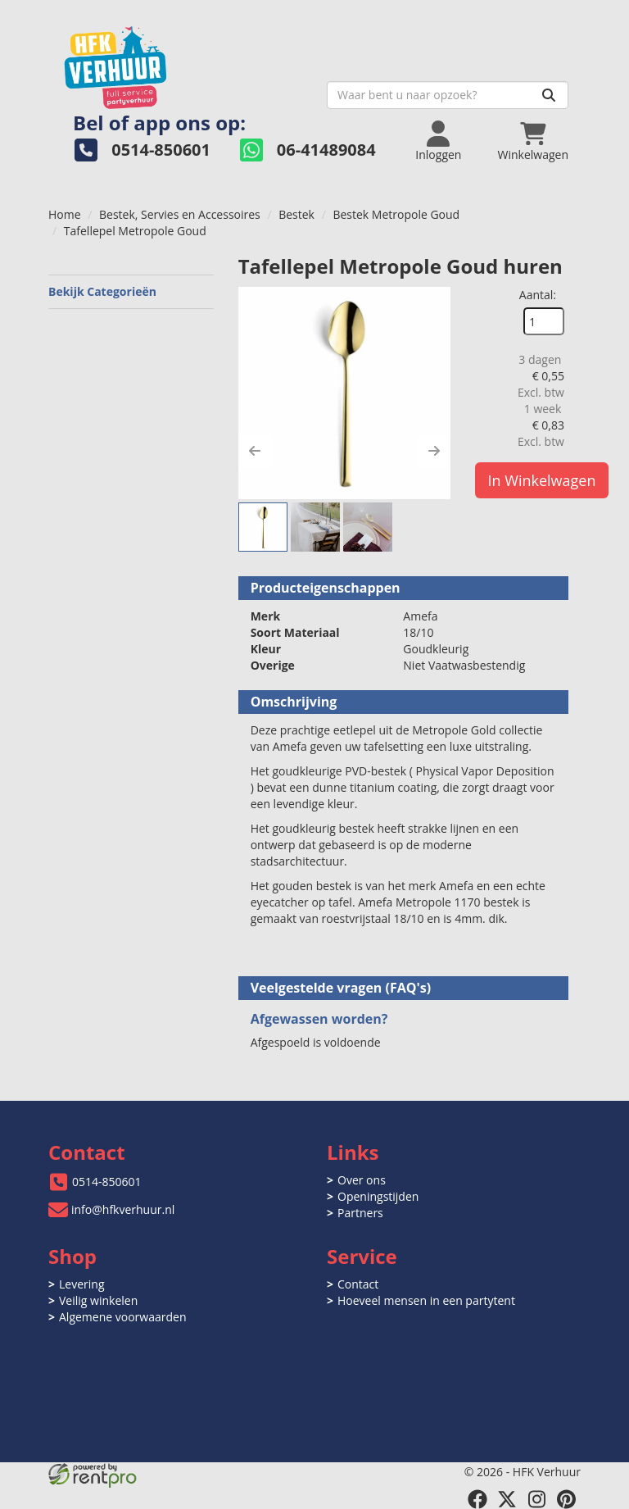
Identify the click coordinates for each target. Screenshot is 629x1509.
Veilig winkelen (98, 1300)
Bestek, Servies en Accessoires (179, 214)
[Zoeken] (548, 95)
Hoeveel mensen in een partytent (426, 1300)
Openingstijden (378, 1196)
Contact (357, 1284)
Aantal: (537, 294)
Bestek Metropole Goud (396, 214)
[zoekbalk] (447, 95)
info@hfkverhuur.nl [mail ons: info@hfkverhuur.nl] (122, 1209)
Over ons (361, 1180)
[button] (254, 450)
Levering (81, 1284)
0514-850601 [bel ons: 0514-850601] (107, 1181)
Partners (360, 1212)
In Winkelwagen (542, 480)
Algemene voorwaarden (122, 1317)
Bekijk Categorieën (131, 291)
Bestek (296, 214)
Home (64, 214)
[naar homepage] (181, 62)
